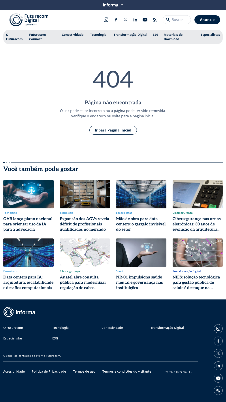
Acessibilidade (14, 371)
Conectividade (72, 34)
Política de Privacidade (49, 371)
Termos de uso (84, 371)
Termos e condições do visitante (126, 371)
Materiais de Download (173, 36)
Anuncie (207, 19)
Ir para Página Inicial (113, 130)
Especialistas (210, 34)
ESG (155, 34)
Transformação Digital (130, 34)
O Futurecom (14, 36)
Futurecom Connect (37, 36)
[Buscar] (168, 19)
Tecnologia (98, 34)
